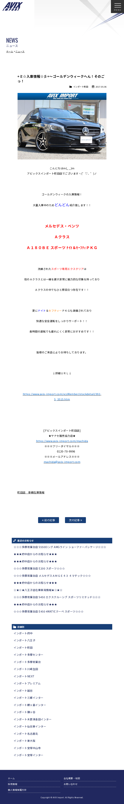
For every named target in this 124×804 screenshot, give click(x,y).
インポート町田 (80, 86)
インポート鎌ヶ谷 (24, 712)
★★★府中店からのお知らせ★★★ (35, 554)
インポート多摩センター (29, 654)
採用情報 (12, 784)
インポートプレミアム (27, 683)
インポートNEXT (24, 676)
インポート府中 (23, 633)
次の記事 (75, 520)
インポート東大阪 (24, 741)
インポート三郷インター (29, 697)
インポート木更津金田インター (33, 719)
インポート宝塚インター (29, 755)
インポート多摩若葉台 (27, 662)
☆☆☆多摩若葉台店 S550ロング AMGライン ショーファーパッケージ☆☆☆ (60, 547)
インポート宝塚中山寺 (27, 748)
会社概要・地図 (72, 778)
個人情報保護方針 (17, 789)
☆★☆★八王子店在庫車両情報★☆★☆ (38, 590)
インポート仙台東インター (30, 726)
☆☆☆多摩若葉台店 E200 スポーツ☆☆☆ (39, 568)
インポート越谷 (23, 690)
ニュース (20, 51)
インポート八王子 (24, 640)
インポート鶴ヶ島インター (30, 705)
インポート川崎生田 (26, 669)
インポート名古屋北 (26, 733)
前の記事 (48, 520)
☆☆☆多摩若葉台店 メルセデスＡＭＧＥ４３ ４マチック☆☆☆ (52, 575)
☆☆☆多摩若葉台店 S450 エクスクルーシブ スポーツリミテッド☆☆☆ (57, 597)
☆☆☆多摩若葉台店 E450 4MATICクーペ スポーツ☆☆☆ (48, 611)
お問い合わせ (71, 784)
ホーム (9, 51)
